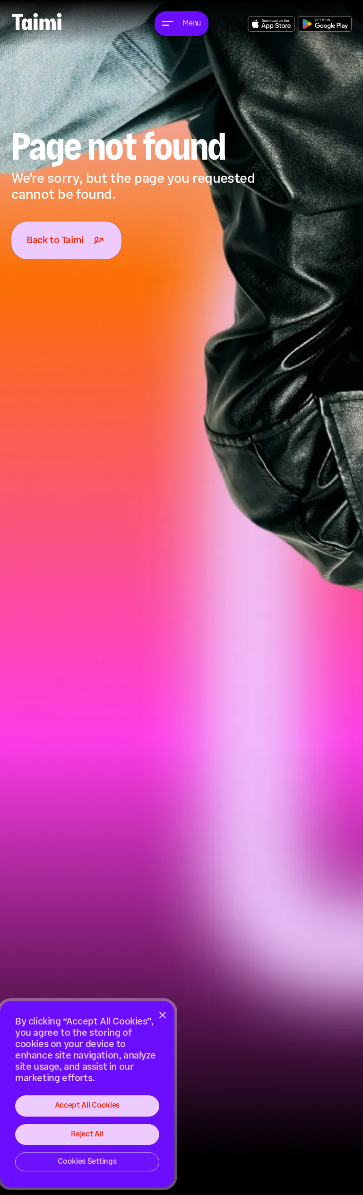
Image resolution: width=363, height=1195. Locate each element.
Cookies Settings (87, 1161)
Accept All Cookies (87, 1105)
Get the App (271, 23)
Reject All (87, 1134)
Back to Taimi (66, 240)
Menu (191, 23)
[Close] (162, 1015)
